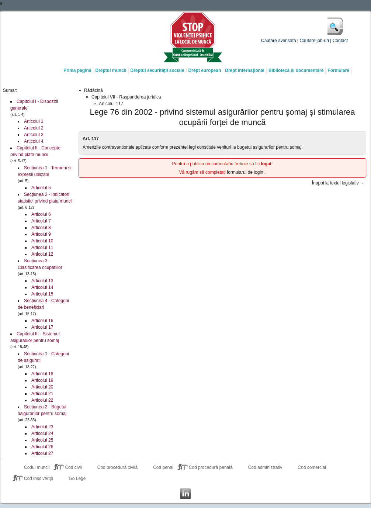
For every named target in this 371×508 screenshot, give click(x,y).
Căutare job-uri (314, 40)
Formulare (338, 70)
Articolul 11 (42, 247)
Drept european (204, 70)
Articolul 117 (111, 103)
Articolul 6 (41, 214)
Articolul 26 (42, 446)
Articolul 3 (34, 134)
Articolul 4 (34, 141)
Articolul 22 (42, 400)
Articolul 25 (42, 440)
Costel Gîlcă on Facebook (171, 494)
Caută (335, 26)
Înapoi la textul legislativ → (338, 183)
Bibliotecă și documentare (295, 70)
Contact (340, 40)
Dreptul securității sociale (157, 70)
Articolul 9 (41, 234)
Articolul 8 (41, 227)
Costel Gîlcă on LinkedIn (185, 494)
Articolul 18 (42, 373)
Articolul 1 (34, 121)
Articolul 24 (42, 433)
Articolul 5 (41, 187)
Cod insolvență (38, 478)
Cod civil (73, 467)
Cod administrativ (265, 467)
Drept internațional (244, 70)
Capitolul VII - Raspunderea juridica (126, 97)
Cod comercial (312, 467)
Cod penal (163, 467)
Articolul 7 (41, 221)
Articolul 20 (42, 387)
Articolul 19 (42, 380)
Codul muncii (36, 467)
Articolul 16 (42, 320)
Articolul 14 (42, 287)
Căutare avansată (278, 40)
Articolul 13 (42, 280)
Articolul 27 (42, 453)
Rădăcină (93, 90)
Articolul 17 (42, 327)
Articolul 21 (42, 393)
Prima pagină (77, 70)
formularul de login (245, 172)
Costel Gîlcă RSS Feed (200, 494)
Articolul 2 (34, 128)
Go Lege (77, 478)
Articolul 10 (42, 240)
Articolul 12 (42, 254)
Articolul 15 (42, 294)
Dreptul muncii (110, 70)
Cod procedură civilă (117, 467)
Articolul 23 (42, 426)
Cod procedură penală (211, 467)
